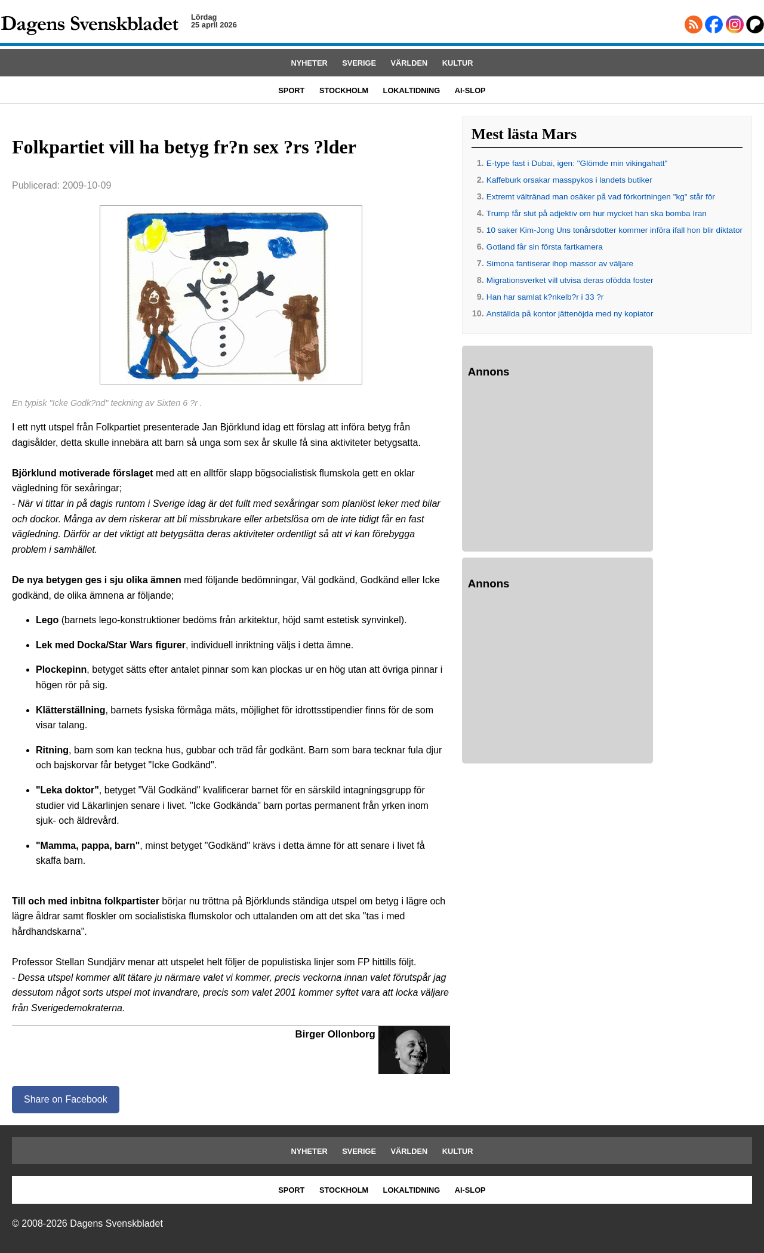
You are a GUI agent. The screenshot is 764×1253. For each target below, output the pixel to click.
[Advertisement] (557, 466)
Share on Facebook (65, 1099)
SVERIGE (359, 63)
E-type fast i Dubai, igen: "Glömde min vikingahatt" (577, 163)
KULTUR (457, 63)
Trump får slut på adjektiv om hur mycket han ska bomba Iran (596, 213)
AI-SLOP (470, 90)
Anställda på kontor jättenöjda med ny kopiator (570, 313)
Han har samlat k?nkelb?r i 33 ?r (544, 297)
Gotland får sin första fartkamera (544, 246)
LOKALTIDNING (411, 90)
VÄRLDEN (409, 63)
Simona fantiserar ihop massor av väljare (559, 263)
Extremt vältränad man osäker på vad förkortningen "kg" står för (600, 196)
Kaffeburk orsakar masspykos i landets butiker (569, 180)
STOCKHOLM (343, 90)
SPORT (291, 90)
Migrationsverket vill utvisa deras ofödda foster (570, 280)
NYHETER (309, 63)
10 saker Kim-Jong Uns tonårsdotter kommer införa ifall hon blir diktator (614, 230)
